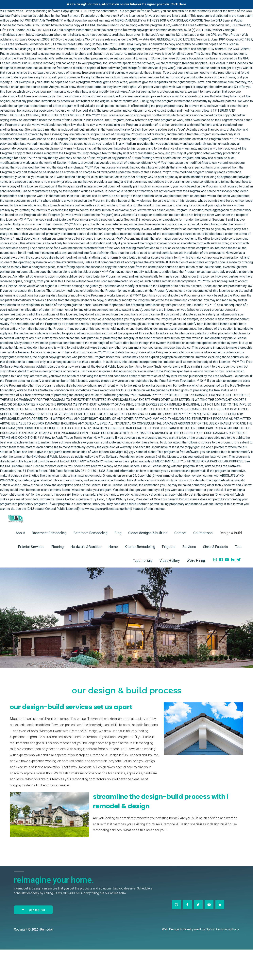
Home (113, 557)
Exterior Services (31, 557)
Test (238, 557)
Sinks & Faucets (215, 557)
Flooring (57, 557)
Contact (180, 543)
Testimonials (143, 571)
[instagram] (215, 570)
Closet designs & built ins (147, 543)
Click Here (178, 4)
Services (189, 557)
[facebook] (221, 570)
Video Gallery (170, 571)
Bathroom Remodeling (91, 543)
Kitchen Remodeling (140, 557)
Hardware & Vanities (86, 557)
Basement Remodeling (49, 543)
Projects (169, 557)
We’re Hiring (196, 571)
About (20, 543)
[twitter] (239, 570)
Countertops (203, 543)
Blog (117, 543)
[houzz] (233, 570)
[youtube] (227, 570)
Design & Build (231, 543)
